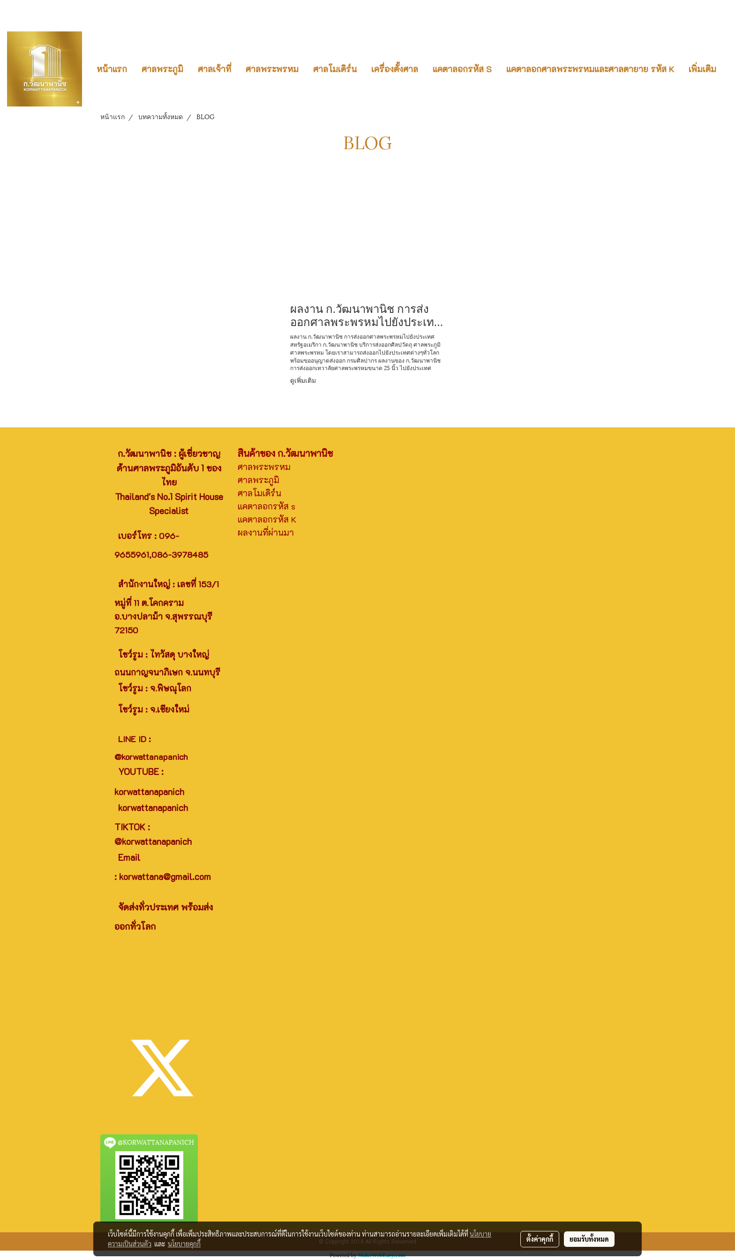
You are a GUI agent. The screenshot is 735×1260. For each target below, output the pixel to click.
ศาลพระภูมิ (162, 69)
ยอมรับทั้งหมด (589, 1239)
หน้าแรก (112, 69)
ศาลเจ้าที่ (214, 69)
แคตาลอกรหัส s (266, 506)
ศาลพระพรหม (272, 69)
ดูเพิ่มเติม (304, 380)
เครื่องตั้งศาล (394, 69)
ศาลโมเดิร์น (335, 69)
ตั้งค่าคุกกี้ (539, 1239)
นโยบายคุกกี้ (184, 1243)
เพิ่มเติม (702, 69)
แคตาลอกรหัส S (462, 69)
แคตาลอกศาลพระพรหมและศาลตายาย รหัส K (590, 69)
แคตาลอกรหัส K (267, 519)
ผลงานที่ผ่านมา (266, 532)
